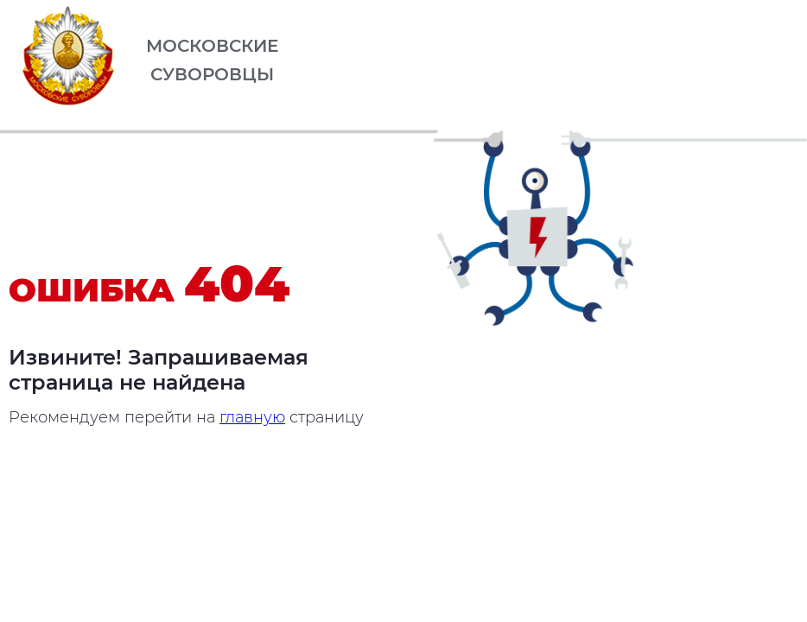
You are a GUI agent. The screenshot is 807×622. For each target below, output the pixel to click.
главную (252, 417)
